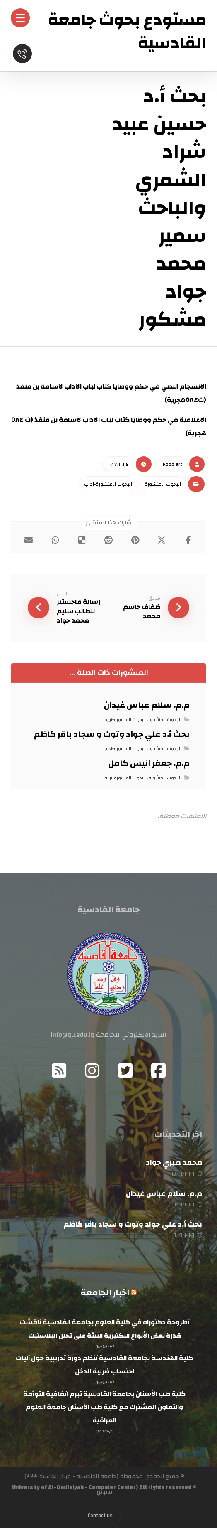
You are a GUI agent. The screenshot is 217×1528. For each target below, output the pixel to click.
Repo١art (172, 464)
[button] (188, 540)
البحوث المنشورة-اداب (108, 484)
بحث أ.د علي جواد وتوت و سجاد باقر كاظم (132, 1224)
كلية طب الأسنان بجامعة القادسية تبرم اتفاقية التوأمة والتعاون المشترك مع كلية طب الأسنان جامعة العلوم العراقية (104, 1407)
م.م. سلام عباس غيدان (164, 1194)
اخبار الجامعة (105, 1292)
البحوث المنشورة (163, 484)
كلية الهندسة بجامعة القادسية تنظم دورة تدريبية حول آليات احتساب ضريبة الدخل (104, 1365)
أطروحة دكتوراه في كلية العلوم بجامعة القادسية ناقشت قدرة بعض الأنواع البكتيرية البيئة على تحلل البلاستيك (104, 1329)
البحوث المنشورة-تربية (125, 720)
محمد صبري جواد (174, 1163)
